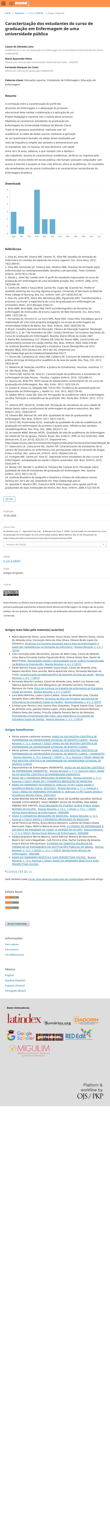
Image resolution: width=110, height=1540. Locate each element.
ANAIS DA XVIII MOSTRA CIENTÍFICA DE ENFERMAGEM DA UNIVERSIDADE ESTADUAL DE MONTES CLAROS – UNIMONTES (58, 752)
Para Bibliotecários (14, 954)
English (9, 975)
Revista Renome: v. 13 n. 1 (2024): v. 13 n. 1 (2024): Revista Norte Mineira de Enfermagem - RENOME (54, 810)
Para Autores (11, 949)
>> (30, 871)
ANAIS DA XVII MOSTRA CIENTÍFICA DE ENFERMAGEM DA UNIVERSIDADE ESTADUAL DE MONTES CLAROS (54, 738)
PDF (10, 499)
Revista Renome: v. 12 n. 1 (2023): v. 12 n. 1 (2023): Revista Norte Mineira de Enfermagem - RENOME (57, 850)
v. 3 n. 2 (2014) (35, 13)
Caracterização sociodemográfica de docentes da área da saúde (57, 674)
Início (8, 13)
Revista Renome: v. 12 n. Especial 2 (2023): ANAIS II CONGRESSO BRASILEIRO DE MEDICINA (55, 817)
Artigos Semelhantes (19, 730)
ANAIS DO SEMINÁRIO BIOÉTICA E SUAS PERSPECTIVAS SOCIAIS (49, 857)
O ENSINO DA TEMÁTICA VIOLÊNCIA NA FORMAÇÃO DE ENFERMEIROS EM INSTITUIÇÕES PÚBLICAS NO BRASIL (53, 845)
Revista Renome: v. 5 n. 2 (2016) (52, 691)
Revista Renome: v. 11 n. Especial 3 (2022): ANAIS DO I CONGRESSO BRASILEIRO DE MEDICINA (56, 779)
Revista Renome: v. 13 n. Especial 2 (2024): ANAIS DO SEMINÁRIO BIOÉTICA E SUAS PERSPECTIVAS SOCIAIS (55, 861)
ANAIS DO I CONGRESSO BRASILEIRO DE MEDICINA (42, 777)
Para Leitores (12, 944)
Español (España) (15, 980)
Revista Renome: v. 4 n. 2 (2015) (63, 664)
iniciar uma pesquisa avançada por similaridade (56, 879)
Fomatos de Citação (16, 544)
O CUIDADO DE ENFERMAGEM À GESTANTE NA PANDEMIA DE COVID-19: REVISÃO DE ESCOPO (57, 828)
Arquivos (19, 13)
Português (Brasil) (15, 990)
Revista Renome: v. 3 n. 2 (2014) (64, 719)
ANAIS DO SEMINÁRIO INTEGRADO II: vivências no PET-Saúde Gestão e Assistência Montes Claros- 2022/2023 (53, 786)
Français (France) (15, 985)
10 (25, 871)
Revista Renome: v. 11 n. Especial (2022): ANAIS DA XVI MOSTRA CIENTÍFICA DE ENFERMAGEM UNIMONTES (58, 772)
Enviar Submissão (17, 923)
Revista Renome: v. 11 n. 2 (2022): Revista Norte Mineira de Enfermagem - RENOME (57, 831)
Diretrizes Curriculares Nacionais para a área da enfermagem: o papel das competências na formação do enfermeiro (55, 645)
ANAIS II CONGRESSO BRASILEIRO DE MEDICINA (40, 816)
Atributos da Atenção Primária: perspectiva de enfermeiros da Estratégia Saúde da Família (55, 700)
